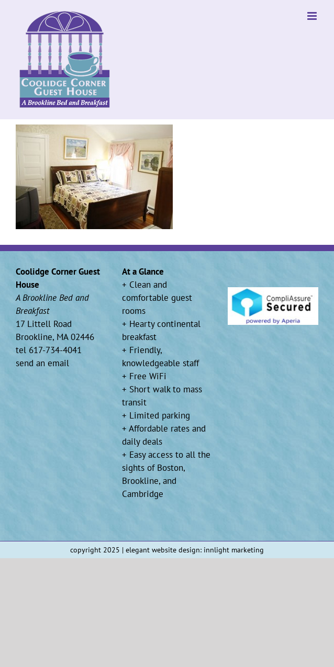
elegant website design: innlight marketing (195, 550)
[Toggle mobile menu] (312, 15)
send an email (42, 363)
